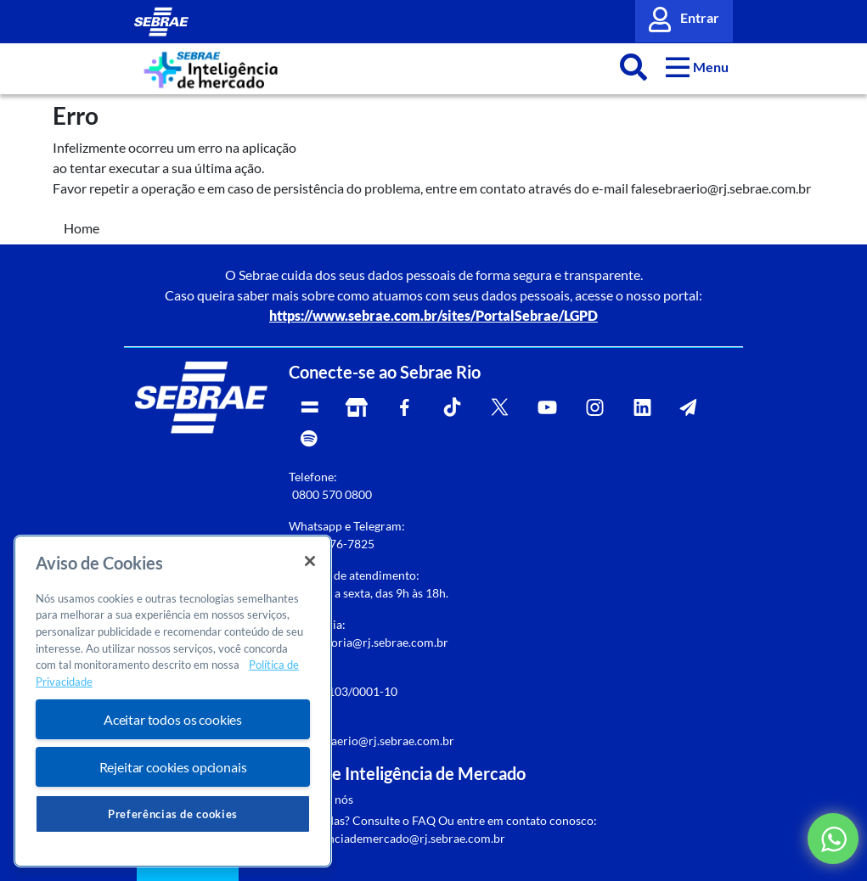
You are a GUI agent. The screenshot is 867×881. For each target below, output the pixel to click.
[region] (173, 701)
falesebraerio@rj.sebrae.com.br (371, 740)
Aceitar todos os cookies (173, 719)
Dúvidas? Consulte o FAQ (368, 820)
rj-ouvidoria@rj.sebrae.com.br (368, 642)
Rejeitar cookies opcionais (173, 767)
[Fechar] (310, 561)
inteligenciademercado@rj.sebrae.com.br (397, 838)
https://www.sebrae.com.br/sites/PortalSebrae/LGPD (433, 315)
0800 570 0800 (332, 494)
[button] (697, 66)
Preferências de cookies (173, 814)
